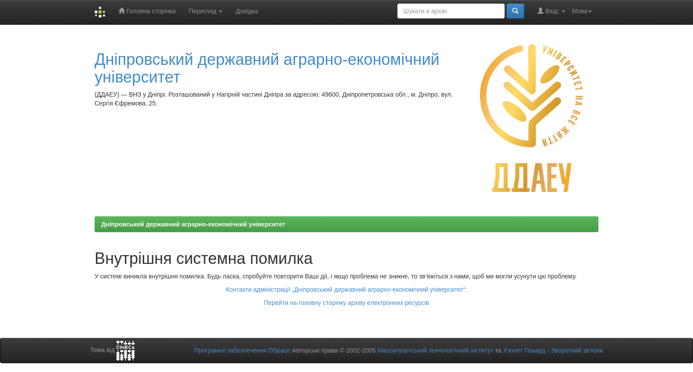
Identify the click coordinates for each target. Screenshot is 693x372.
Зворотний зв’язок (577, 350)
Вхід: (551, 11)
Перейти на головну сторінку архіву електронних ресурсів (346, 302)
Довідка (247, 11)
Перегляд (205, 11)
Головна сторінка (146, 11)
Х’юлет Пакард (524, 350)
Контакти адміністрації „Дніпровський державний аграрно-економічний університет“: (346, 289)
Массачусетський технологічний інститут (435, 350)
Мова (582, 11)
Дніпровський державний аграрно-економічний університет (267, 68)
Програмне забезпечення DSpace (242, 350)
